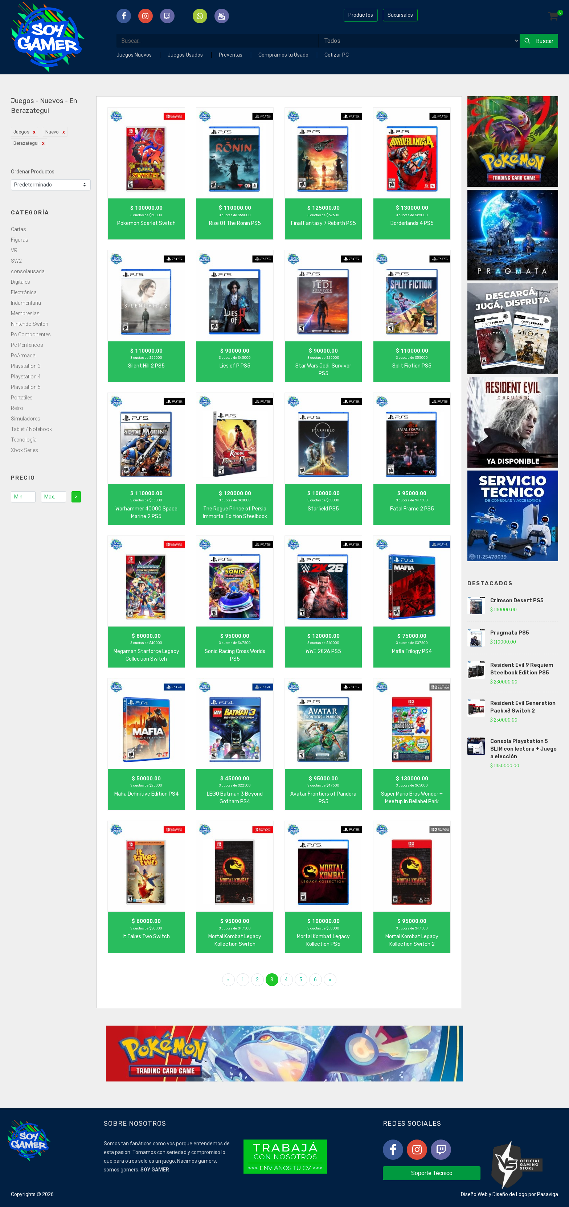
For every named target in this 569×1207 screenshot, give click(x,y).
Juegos (21, 132)
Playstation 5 (26, 387)
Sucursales (400, 15)
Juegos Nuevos (134, 55)
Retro (17, 408)
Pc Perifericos (27, 345)
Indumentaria (26, 303)
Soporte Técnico (432, 1173)
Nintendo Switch (29, 324)
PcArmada (23, 355)
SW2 (16, 261)
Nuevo (52, 132)
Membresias (25, 313)
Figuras (19, 240)
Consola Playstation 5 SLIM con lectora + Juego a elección (523, 749)
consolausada (28, 271)
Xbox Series (24, 450)
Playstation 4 (26, 376)
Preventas (231, 55)
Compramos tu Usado (284, 55)
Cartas (18, 229)
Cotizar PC (336, 55)
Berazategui (25, 143)
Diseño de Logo (509, 1194)
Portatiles (22, 398)
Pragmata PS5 (509, 633)
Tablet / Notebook (31, 429)
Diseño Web (474, 1194)
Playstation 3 (26, 366)
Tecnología (24, 440)
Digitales (20, 282)
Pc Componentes (31, 334)
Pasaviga (547, 1194)
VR (14, 250)
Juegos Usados (186, 55)
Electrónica (24, 292)
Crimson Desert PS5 (517, 601)
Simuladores (25, 419)
